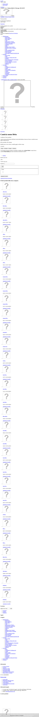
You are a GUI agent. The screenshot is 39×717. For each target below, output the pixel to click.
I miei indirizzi (5, 682)
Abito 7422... (5, 191)
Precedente (2, 108)
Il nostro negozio (6, 666)
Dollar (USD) (5, 4)
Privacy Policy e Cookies (7, 672)
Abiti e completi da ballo (10, 50)
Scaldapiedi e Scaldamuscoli (10, 67)
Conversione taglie (6, 669)
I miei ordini (5, 679)
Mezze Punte (7, 55)
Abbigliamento (5, 36)
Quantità (2, 163)
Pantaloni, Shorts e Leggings (10, 48)
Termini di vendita (6, 668)
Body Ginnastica (8, 38)
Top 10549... (5, 457)
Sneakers (7, 58)
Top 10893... (5, 430)
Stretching (7, 73)
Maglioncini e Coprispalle (10, 42)
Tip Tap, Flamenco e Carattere (11, 61)
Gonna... (4, 360)
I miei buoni (5, 684)
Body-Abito (7, 39)
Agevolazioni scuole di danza (8, 671)
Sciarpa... (4, 514)
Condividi (5, 148)
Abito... (4, 234)
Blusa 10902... (5, 416)
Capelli (6, 68)
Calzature (4, 54)
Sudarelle (7, 44)
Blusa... (4, 528)
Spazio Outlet (5, 75)
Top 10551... (5, 374)
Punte (6, 56)
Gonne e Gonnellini (9, 43)
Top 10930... (5, 443)
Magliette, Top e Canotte (10, 46)
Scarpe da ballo (8, 62)
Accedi (1, 0)
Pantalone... (5, 585)
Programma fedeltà (6, 670)
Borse (6, 66)
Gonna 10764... (5, 276)
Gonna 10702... (5, 318)
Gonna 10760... (5, 290)
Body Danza (7, 37)
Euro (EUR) (5, 5)
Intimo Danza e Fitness (9, 41)
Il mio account (3, 677)
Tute (6, 49)
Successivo (2, 131)
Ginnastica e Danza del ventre (10, 57)
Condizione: (2, 137)
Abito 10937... (5, 220)
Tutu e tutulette (8, 52)
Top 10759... (5, 500)
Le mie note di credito (7, 681)
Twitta (2, 148)
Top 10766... (5, 389)
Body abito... (5, 205)
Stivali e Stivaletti (8, 60)
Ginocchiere (7, 72)
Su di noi (4, 77)
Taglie (2, 166)
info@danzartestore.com (10, 691)
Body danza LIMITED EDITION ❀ (12, 53)
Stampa (4, 155)
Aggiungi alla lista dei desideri (6, 178)
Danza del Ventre (8, 51)
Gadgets (6, 71)
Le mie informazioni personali (8, 683)
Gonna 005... (5, 332)
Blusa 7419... (5, 557)
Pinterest (14, 148)
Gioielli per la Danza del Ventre (11, 74)
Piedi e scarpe (7, 69)
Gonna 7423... (5, 346)
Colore (2, 169)
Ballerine (7, 63)
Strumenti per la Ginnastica (10, 70)
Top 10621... (5, 402)
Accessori (5, 64)
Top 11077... (5, 486)
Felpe (6, 45)
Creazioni (4, 76)
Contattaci (2, 7)
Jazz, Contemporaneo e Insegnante (11, 59)
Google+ (10, 148)
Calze (6, 40)
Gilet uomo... (5, 571)
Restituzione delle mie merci (8, 680)
